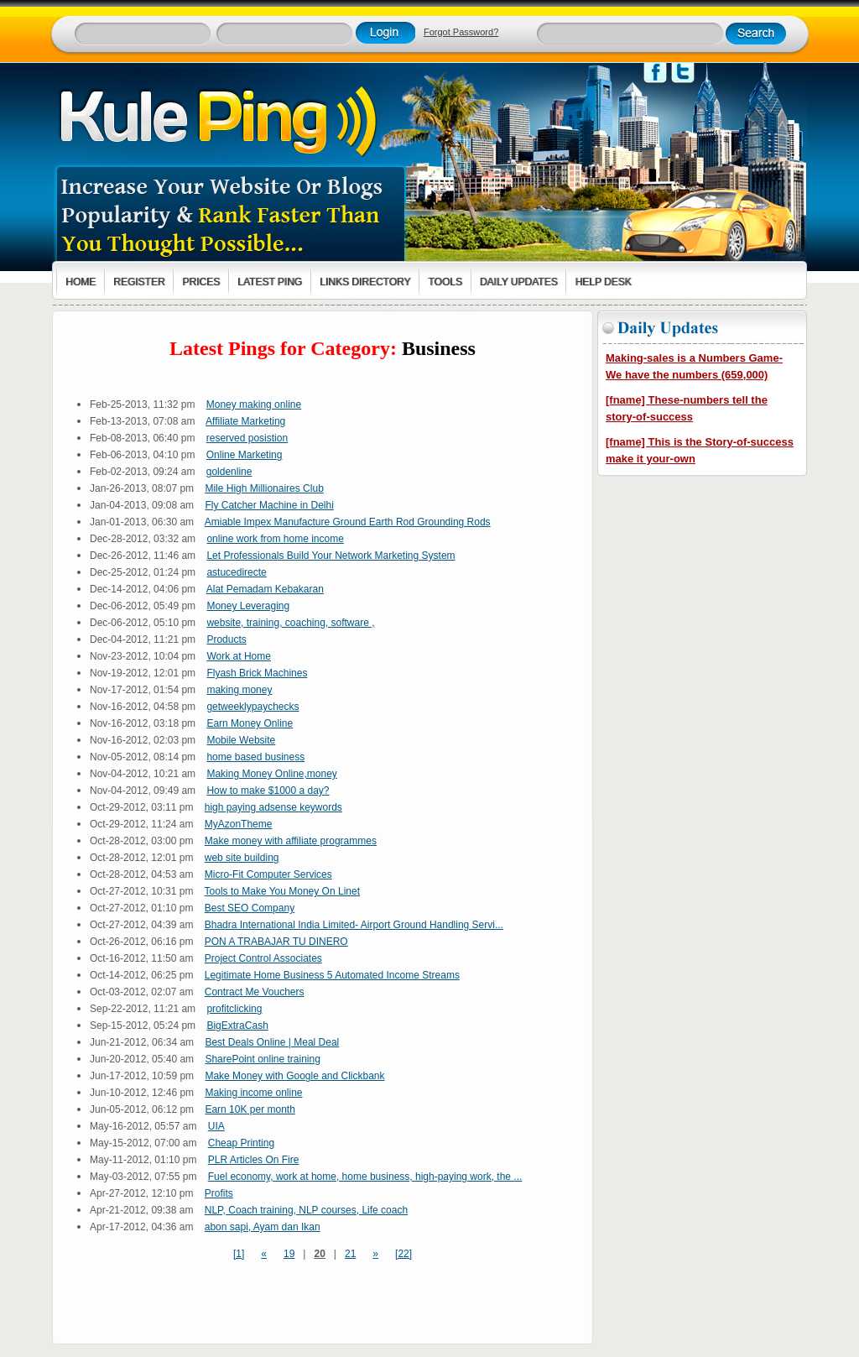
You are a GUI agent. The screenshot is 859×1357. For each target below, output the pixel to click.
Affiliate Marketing (245, 421)
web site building (242, 858)
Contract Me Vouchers (255, 992)
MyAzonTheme (239, 824)
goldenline (229, 472)
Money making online (253, 404)
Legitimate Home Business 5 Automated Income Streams (332, 975)
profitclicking (234, 1009)
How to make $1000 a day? (267, 790)
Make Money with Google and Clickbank (294, 1076)
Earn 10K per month (249, 1109)
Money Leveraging (247, 606)
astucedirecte (236, 572)
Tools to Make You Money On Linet (282, 891)
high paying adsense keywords (273, 807)
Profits (219, 1193)
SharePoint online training (262, 1059)
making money (239, 690)
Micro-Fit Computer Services (268, 874)
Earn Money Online (249, 723)
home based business (255, 757)
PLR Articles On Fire (253, 1160)
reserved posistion (247, 438)
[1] (238, 1254)
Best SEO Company (249, 908)
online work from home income (274, 539)
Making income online (253, 1093)
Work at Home (238, 656)
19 (289, 1254)
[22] (403, 1254)
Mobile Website (240, 740)
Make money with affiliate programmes (291, 841)
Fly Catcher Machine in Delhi (269, 505)
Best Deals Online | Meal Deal (272, 1042)
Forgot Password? (461, 32)
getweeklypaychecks (252, 706)
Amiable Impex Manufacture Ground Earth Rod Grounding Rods (348, 522)
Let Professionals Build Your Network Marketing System (330, 555)
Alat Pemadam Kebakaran (265, 589)
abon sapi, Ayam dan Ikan (262, 1227)
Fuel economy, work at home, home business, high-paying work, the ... (365, 1176)
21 (350, 1254)
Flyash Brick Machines (256, 673)
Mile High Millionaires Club (264, 488)
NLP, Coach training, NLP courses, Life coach (306, 1210)
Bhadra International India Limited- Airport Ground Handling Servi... (354, 925)
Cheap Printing (241, 1143)
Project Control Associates (263, 958)
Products (226, 639)
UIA (216, 1126)
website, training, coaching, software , (290, 623)
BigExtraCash (237, 1025)
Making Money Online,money (271, 774)
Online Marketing (244, 455)
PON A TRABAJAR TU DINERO (276, 941)
